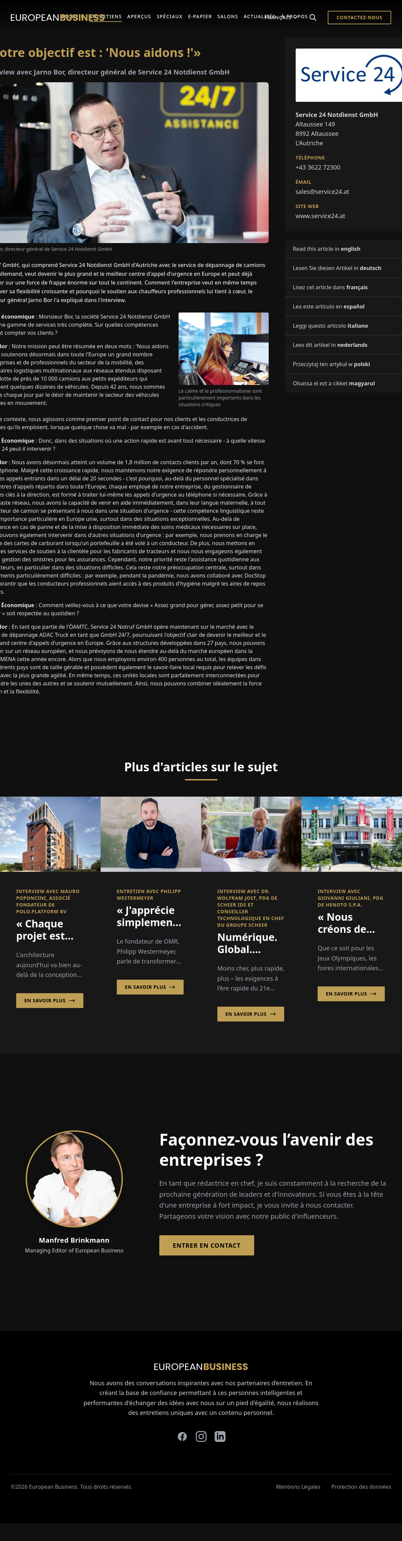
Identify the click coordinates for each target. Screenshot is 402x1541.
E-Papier (200, 16)
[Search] (313, 17)
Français (281, 17)
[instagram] (201, 1436)
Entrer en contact (207, 1245)
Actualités (260, 16)
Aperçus (139, 16)
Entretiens (105, 16)
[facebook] (182, 1436)
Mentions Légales (298, 1486)
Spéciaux (170, 16)
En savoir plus (49, 1000)
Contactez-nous (359, 17)
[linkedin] (220, 1436)
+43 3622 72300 (318, 167)
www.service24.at (320, 216)
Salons (227, 16)
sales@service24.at (322, 191)
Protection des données (361, 1486)
